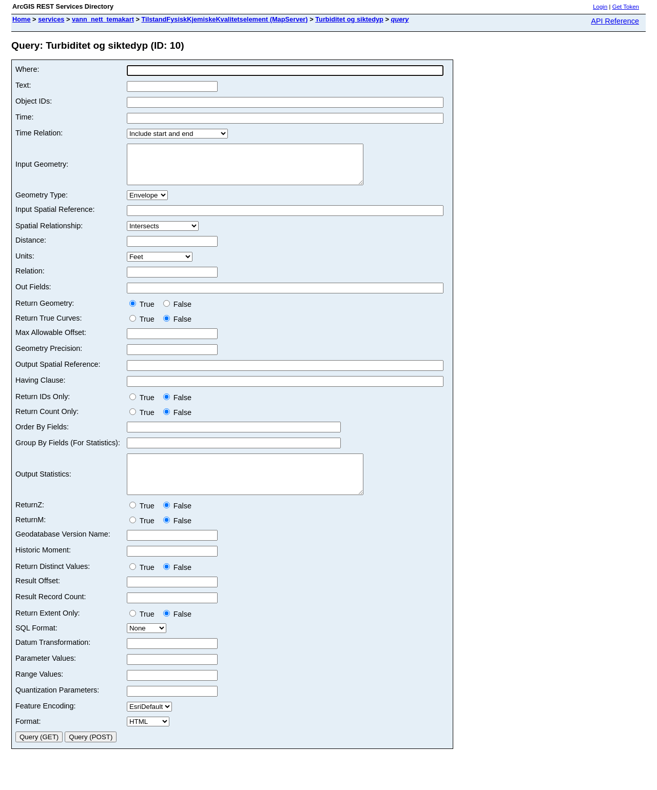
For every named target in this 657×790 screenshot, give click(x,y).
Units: (24, 264)
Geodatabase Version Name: (62, 549)
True (144, 312)
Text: (23, 85)
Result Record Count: (50, 612)
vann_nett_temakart (103, 19)
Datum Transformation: (52, 658)
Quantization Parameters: (57, 705)
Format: (28, 737)
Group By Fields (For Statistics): (67, 450)
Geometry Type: (41, 203)
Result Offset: (37, 596)
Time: (24, 117)
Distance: (30, 248)
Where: (27, 69)
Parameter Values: (45, 673)
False (177, 312)
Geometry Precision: (48, 356)
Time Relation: (39, 133)
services (51, 19)
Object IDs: (33, 101)
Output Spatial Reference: (58, 372)
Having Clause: (40, 388)
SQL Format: (36, 643)
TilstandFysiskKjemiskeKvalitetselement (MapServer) (225, 19)
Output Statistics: (43, 486)
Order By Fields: (42, 434)
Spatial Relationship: (49, 233)
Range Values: (39, 689)
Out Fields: (33, 294)
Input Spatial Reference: (54, 217)
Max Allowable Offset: (50, 340)
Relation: (30, 278)
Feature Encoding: (45, 721)
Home (21, 19)
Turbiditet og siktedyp (349, 19)
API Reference (615, 21)
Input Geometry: (41, 168)
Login (600, 7)
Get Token (625, 7)
